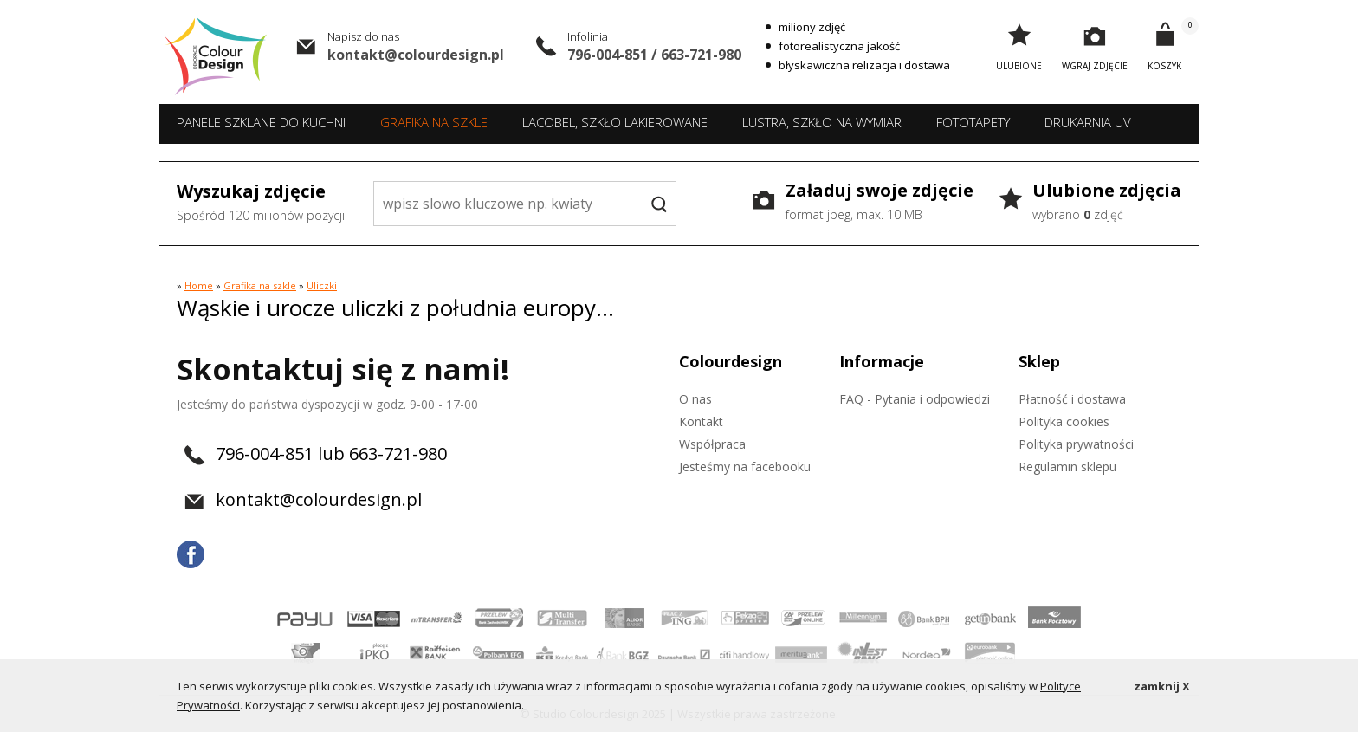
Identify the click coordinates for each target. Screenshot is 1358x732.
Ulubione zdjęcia (1106, 202)
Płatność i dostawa (1072, 399)
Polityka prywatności (1076, 444)
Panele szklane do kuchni (261, 122)
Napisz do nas (363, 36)
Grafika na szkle (434, 122)
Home (198, 285)
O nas (695, 399)
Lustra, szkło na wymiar (822, 122)
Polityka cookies (1063, 421)
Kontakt (701, 421)
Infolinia (587, 36)
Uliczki (322, 285)
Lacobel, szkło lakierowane (615, 122)
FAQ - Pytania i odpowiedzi (914, 399)
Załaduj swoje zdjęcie (879, 202)
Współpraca (712, 444)
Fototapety (973, 122)
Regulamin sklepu (1067, 466)
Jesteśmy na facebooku (745, 466)
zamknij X (1162, 686)
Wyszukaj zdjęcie (261, 203)
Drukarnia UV (1087, 122)
